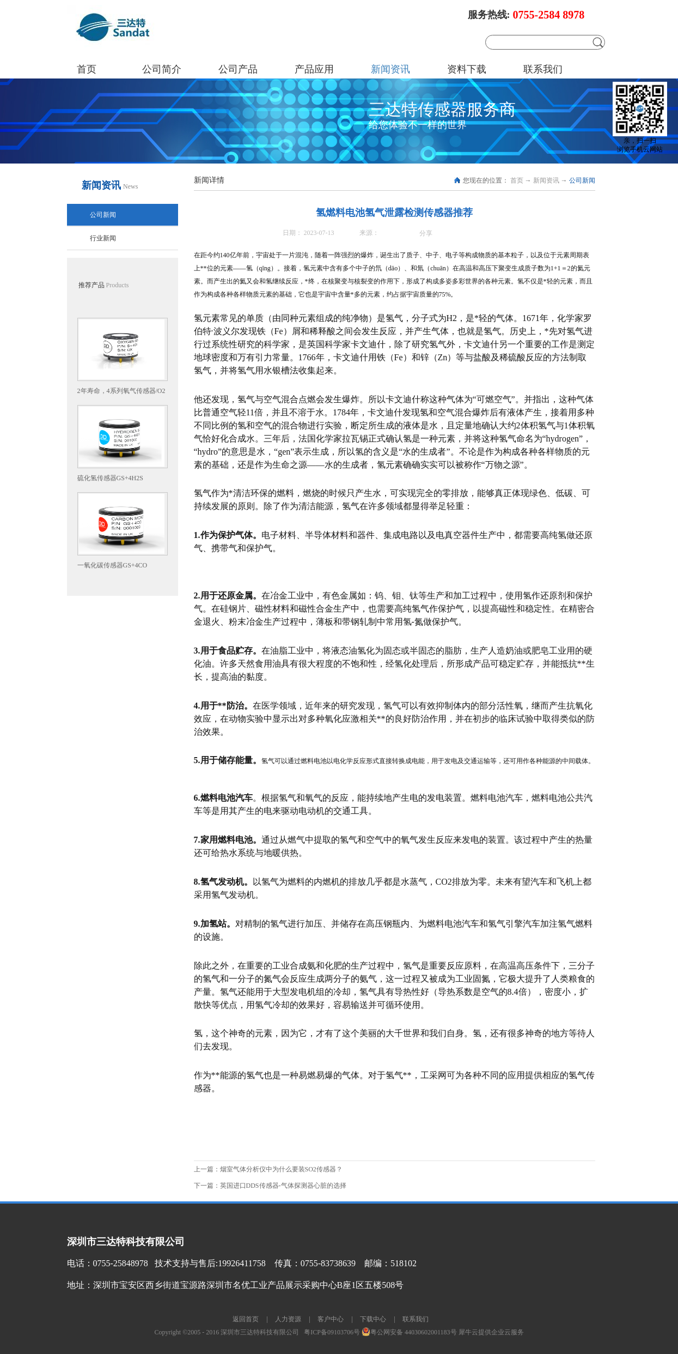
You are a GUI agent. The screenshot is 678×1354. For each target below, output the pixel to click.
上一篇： (268, 1169)
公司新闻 (582, 180)
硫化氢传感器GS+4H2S (110, 478)
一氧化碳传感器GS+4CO (112, 565)
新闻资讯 (546, 180)
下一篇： (270, 1185)
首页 (86, 69)
